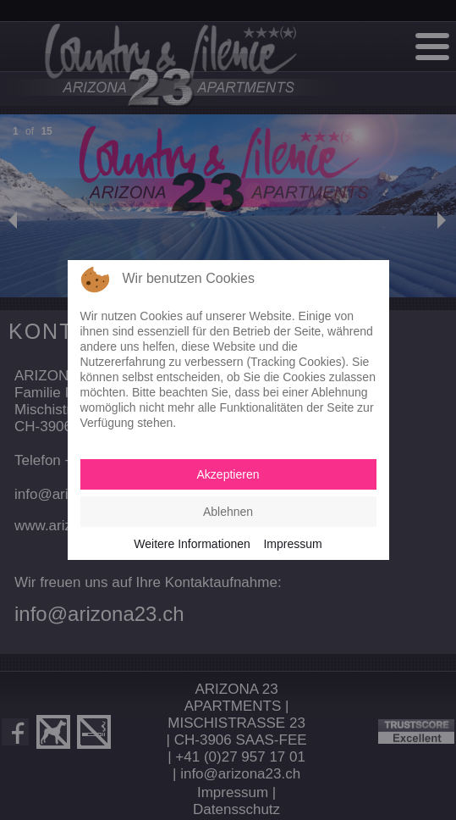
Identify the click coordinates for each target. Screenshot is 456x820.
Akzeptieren (228, 474)
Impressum (292, 544)
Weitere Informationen (192, 544)
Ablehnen (228, 511)
